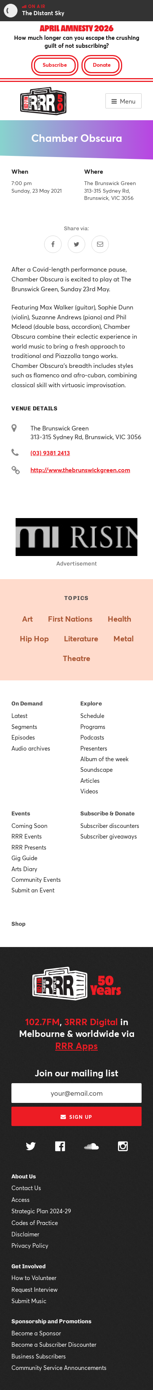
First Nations (70, 619)
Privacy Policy (29, 1245)
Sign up (76, 1117)
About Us (23, 1176)
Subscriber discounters (109, 825)
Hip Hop (34, 638)
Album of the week (104, 759)
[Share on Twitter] (76, 244)
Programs (92, 726)
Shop (18, 923)
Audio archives (30, 748)
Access (20, 1199)
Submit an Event (32, 890)
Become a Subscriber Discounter (53, 1344)
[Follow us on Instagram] (123, 1147)
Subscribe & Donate (107, 813)
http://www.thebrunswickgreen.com (80, 470)
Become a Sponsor (36, 1333)
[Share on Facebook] (53, 244)
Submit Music (28, 1301)
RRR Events (26, 836)
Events (20, 813)
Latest (19, 715)
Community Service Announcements (59, 1367)
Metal (123, 638)
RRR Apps (76, 1046)
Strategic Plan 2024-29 (41, 1211)
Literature (81, 638)
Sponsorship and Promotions (51, 1321)
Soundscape (96, 769)
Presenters (93, 748)
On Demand (27, 703)
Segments (24, 726)
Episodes (23, 737)
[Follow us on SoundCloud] (91, 1147)
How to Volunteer (33, 1278)
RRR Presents (28, 847)
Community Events (36, 879)
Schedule (92, 715)
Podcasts (92, 737)
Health (119, 619)
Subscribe (55, 64)
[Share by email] (100, 244)
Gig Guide (24, 858)
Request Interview (34, 1289)
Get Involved (28, 1266)
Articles (90, 780)
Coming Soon (29, 825)
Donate (102, 64)
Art (27, 619)
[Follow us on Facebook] (60, 1147)
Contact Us (26, 1188)
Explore (91, 703)
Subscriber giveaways (108, 836)
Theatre (76, 658)
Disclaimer (25, 1234)
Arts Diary (24, 869)
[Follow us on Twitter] (31, 1147)
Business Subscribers (38, 1356)
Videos (89, 791)
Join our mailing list (76, 1073)
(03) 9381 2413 (50, 453)
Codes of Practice (34, 1223)
